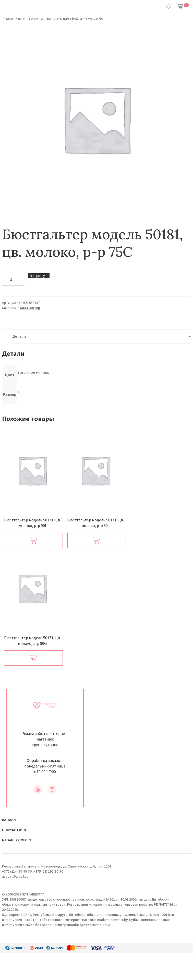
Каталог (21, 19)
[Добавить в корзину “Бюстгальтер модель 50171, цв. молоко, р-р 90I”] (33, 540)
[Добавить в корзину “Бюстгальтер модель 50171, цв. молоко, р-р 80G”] (33, 658)
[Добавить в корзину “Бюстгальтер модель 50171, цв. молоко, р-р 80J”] (96, 540)
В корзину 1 (39, 276)
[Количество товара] (13, 279)
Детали (19, 336)
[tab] (101, 337)
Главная (8, 19)
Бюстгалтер (36, 19)
